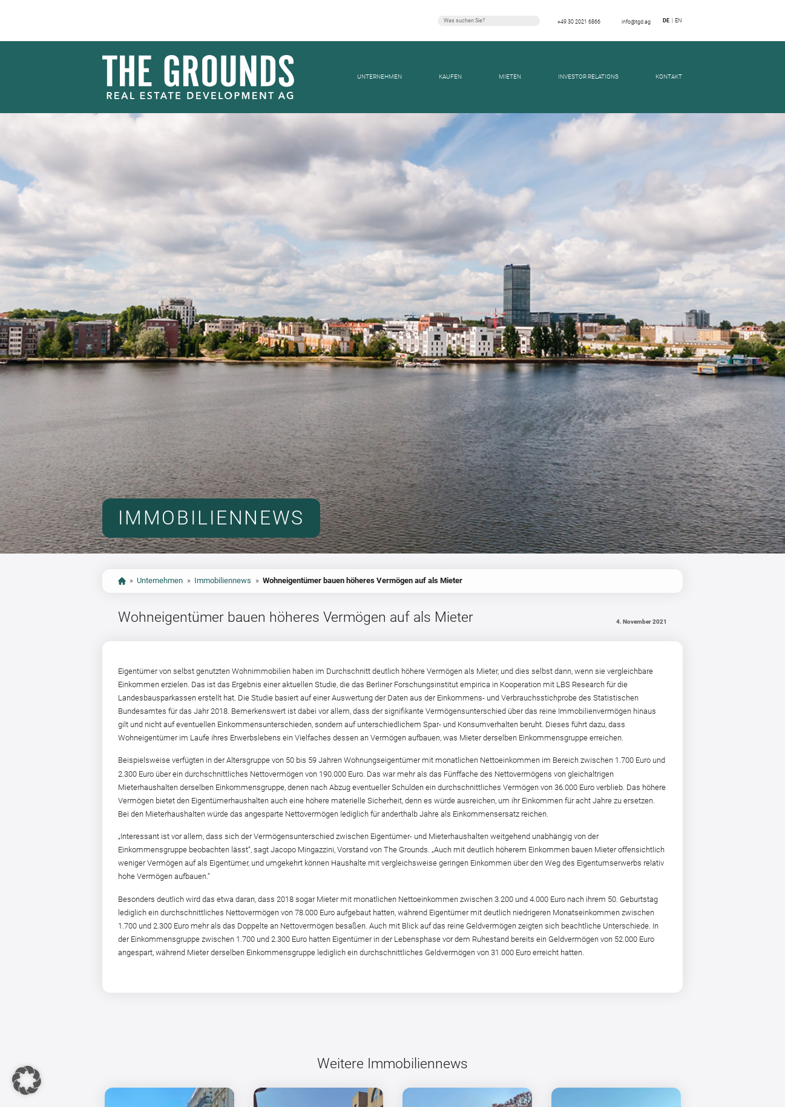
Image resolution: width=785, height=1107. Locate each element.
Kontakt (668, 76)
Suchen (533, 21)
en (678, 21)
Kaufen (450, 76)
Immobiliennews (222, 580)
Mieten (510, 76)
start (122, 581)
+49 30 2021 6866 (578, 22)
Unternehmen (379, 76)
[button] (26, 1080)
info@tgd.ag (636, 22)
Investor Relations (588, 76)
